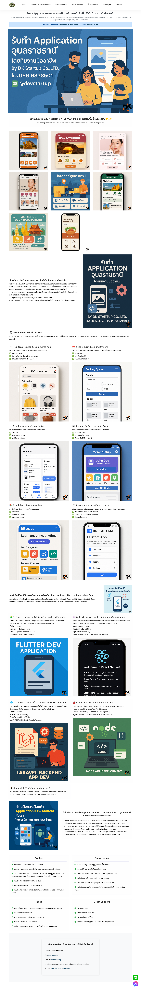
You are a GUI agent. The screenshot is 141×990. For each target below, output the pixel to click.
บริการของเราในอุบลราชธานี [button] (40, 5)
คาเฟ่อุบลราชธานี (77, 5)
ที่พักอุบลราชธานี (93, 5)
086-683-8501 (53, 955)
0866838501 (64, 24)
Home (23, 5)
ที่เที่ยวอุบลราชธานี (61, 5)
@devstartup (92, 24)
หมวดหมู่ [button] (107, 5)
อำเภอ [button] (119, 5)
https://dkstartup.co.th (61, 968)
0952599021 (75, 24)
